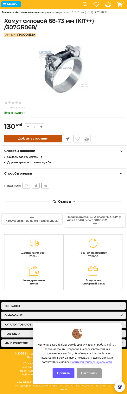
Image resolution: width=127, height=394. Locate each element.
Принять (63, 378)
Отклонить (89, 378)
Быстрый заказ (67, 138)
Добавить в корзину (33, 138)
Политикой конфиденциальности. (91, 367)
